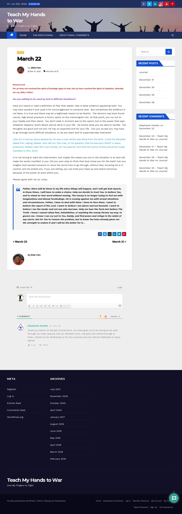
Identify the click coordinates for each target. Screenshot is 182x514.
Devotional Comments (74, 35)
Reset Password (141, 507)
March (20, 52)
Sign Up (153, 507)
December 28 (146, 102)
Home (23, 35)
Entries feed (14, 403)
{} (65, 306)
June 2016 (56, 431)
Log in (10, 396)
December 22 (146, 128)
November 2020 (59, 396)
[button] (173, 35)
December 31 (146, 79)
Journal (143, 72)
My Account (156, 501)
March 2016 (56, 452)
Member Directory (141, 501)
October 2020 (58, 403)
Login (119, 287)
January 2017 (57, 417)
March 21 (119, 241)
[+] (68, 306)
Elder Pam (36, 67)
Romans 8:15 (52, 71)
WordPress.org (15, 417)
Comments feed (16, 410)
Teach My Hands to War (34, 480)
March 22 (29, 58)
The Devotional (43, 35)
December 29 (146, 94)
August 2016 (57, 424)
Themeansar (59, 501)
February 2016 (58, 458)
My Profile (168, 501)
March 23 (20, 241)
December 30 (146, 87)
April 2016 (55, 445)
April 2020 (56, 410)
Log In (128, 501)
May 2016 (55, 438)
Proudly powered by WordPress (21, 501)
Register (11, 389)
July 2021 (55, 389)
